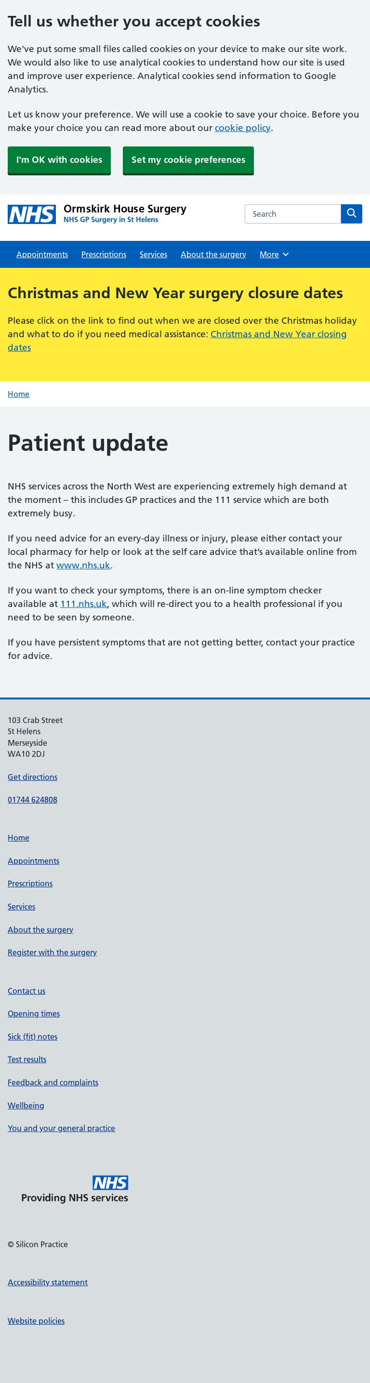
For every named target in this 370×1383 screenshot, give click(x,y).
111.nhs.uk (83, 603)
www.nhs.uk (83, 565)
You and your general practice (61, 1128)
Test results (27, 1059)
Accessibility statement (48, 1282)
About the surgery (213, 254)
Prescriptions (103, 254)
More (275, 254)
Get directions (32, 777)
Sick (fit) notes (32, 1036)
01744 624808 (32, 799)
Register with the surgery (52, 952)
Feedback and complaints (53, 1082)
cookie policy (243, 127)
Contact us (26, 991)
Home (18, 394)
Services (153, 254)
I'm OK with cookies (59, 159)
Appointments (42, 254)
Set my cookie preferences (188, 159)
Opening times (34, 1013)
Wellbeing (26, 1105)
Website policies (36, 1321)
